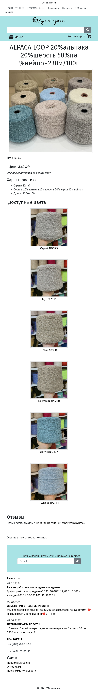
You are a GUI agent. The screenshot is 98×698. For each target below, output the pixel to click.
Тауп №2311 (49, 299)
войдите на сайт (46, 523)
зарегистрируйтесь (73, 523)
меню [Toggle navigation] (16, 37)
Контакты (67, 8)
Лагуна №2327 (49, 451)
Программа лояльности (21, 670)
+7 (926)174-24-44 (35, 8)
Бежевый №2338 (49, 401)
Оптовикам (14, 666)
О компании (53, 8)
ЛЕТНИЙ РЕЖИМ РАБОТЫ (23, 624)
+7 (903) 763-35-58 (15, 8)
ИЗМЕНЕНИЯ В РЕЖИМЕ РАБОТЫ (28, 605)
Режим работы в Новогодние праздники (33, 587)
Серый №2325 (49, 248)
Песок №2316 (49, 350)
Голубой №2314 (49, 502)
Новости (13, 578)
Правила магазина (18, 662)
